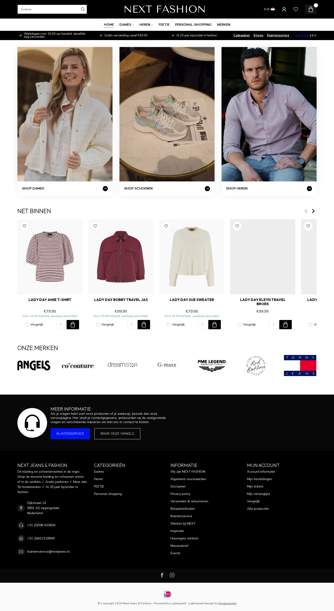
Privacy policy (180, 494)
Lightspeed (178, 603)
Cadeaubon (241, 35)
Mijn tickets (255, 486)
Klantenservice (278, 35)
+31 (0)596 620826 (41, 525)
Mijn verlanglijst (258, 494)
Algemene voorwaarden (188, 479)
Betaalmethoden (182, 509)
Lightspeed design (201, 603)
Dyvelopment (227, 603)
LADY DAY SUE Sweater (192, 300)
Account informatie (261, 471)
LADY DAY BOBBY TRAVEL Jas (121, 300)
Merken (223, 24)
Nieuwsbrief (179, 546)
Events (175, 553)
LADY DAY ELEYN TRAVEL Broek (263, 302)
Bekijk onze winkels (117, 433)
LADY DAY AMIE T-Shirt (50, 300)
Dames (125, 24)
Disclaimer (178, 486)
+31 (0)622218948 (41, 538)
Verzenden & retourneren (189, 501)
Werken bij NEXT (183, 523)
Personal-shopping (193, 24)
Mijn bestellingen (259, 479)
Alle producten (258, 509)
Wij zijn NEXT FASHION (187, 471)
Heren (144, 24)
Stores (258, 35)
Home (109, 24)
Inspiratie (177, 531)
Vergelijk (36, 324)
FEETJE (164, 24)
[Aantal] (60, 324)
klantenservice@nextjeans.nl (48, 551)
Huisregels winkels (184, 538)
